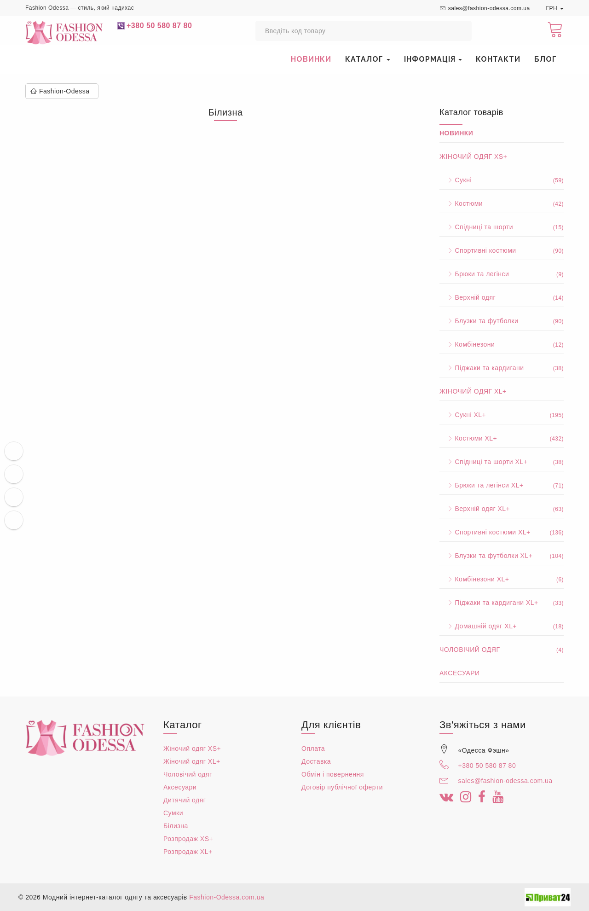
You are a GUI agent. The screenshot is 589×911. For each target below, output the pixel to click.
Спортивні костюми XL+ (501, 532)
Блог (545, 59)
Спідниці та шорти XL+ (501, 461)
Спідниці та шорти (501, 227)
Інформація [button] (433, 59)
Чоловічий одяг (501, 649)
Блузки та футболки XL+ (501, 555)
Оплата (313, 748)
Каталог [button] (367, 59)
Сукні (501, 180)
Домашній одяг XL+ (501, 626)
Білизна (175, 826)
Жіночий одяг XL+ (473, 391)
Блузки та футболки (501, 320)
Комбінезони (501, 344)
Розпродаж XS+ (188, 838)
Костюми (501, 203)
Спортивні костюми (501, 250)
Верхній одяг (501, 297)
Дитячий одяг (184, 800)
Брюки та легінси (501, 274)
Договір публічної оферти (342, 787)
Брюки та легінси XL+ (501, 485)
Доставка (316, 761)
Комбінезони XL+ (501, 579)
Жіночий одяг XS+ (473, 156)
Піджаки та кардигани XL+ (501, 602)
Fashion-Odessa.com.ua (226, 897)
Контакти (498, 59)
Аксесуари (459, 673)
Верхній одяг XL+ (501, 508)
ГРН (555, 8)
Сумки (173, 813)
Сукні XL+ (501, 414)
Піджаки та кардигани (501, 367)
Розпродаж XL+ (188, 851)
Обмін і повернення (332, 774)
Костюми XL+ (501, 438)
